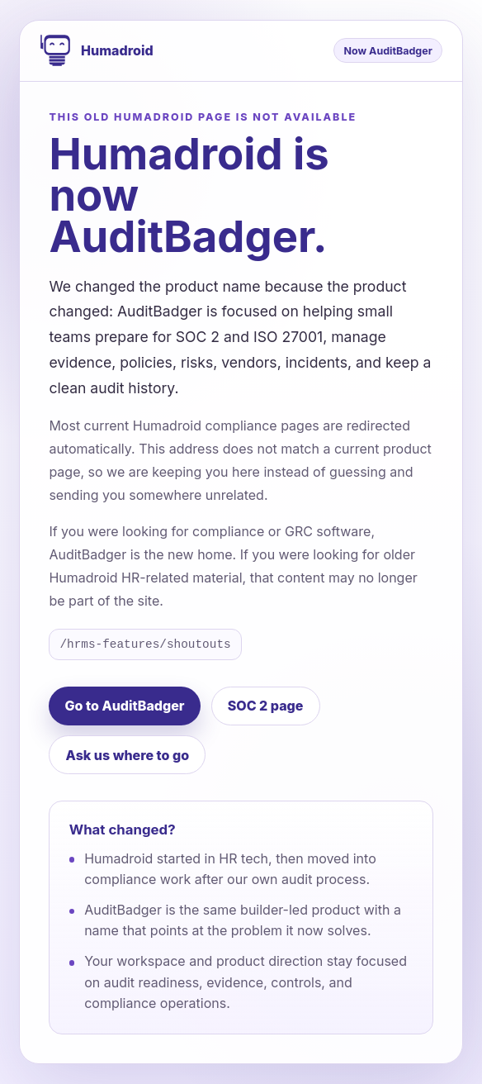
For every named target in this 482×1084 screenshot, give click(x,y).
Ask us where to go (128, 755)
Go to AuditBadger (125, 705)
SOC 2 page (266, 705)
